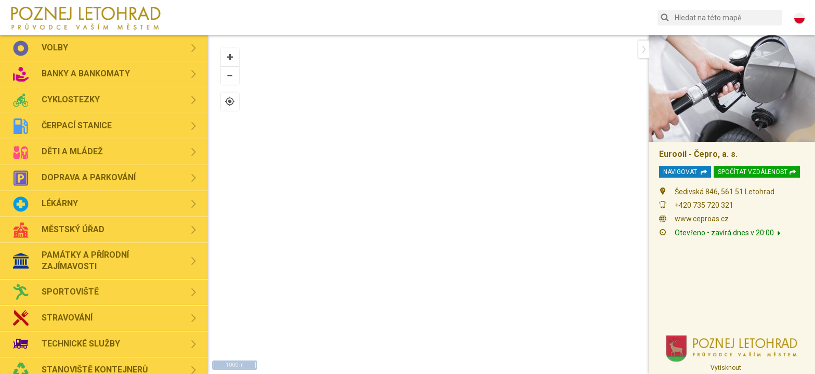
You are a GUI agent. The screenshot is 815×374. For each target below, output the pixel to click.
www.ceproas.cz (702, 219)
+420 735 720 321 (704, 205)
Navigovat (685, 172)
